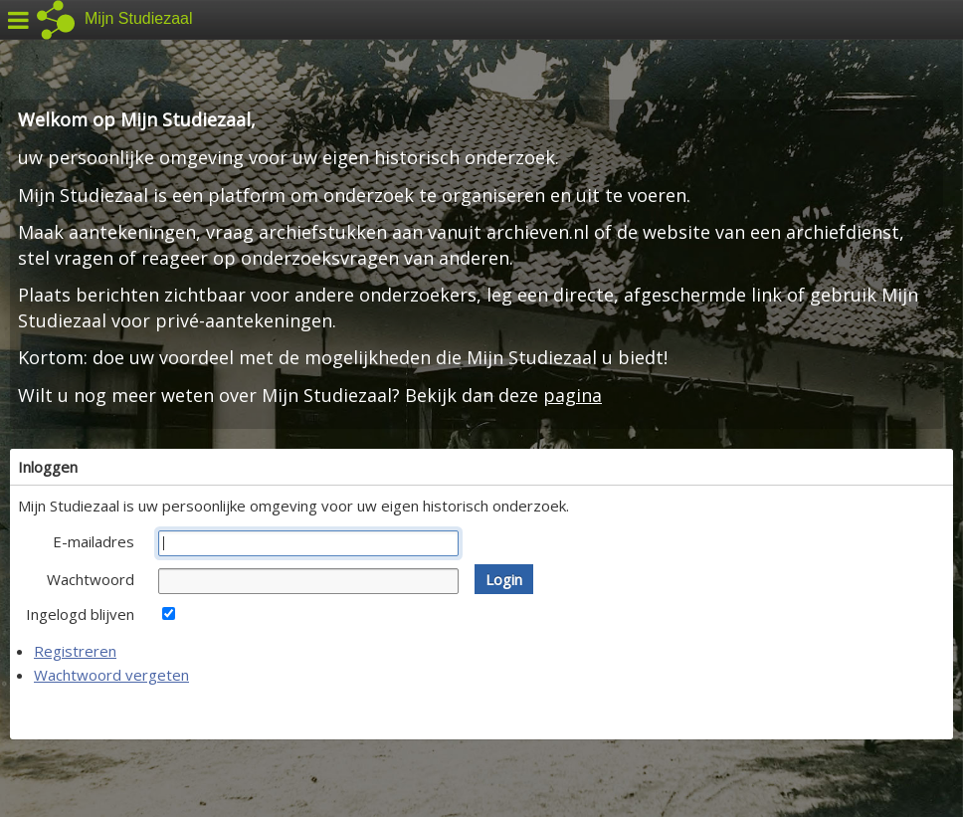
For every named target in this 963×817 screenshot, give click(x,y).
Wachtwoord (90, 579)
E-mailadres (93, 541)
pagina (572, 395)
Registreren (75, 651)
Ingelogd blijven (80, 614)
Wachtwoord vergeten (111, 675)
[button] (504, 579)
